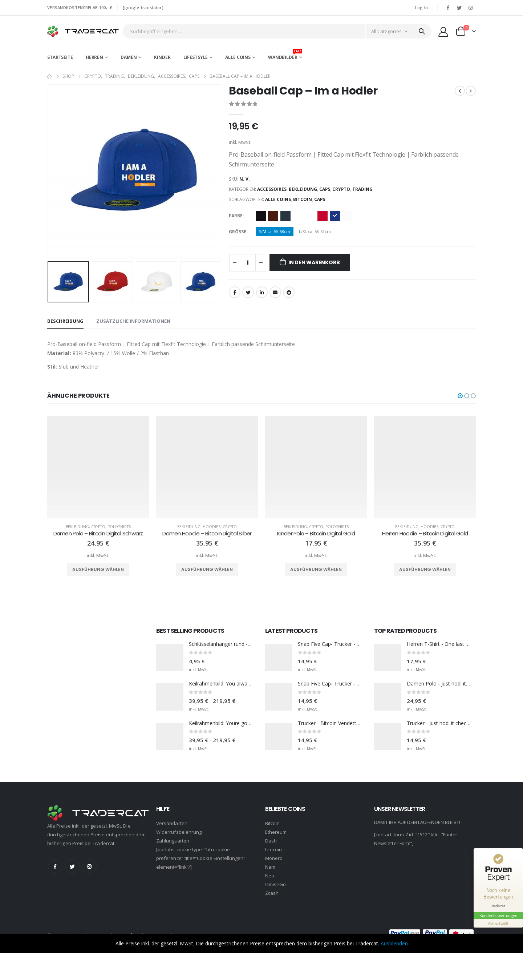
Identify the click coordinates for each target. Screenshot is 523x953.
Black (261, 216)
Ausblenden (394, 943)
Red (322, 216)
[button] (460, 395)
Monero (274, 858)
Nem (270, 866)
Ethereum (276, 831)
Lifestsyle (195, 57)
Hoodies (211, 526)
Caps (324, 189)
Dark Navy (298, 216)
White (347, 216)
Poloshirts (119, 526)
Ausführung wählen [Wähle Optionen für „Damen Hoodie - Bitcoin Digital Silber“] (207, 569)
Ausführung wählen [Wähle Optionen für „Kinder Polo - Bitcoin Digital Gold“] (316, 569)
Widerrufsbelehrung (179, 831)
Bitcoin (302, 199)
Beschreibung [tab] (65, 321)
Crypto (341, 189)
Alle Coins (238, 57)
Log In (421, 7)
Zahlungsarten (172, 840)
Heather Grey (310, 216)
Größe (237, 232)
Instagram (89, 866)
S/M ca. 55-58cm (274, 231)
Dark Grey (285, 216)
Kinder (162, 57)
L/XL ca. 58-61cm (315, 231)
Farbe (236, 216)
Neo (269, 875)
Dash (271, 840)
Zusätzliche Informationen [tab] (133, 321)
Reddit (289, 292)
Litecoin (273, 849)
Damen (129, 57)
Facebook (234, 292)
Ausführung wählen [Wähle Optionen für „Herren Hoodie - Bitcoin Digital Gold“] (425, 569)
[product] (98, 467)
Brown (273, 216)
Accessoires (272, 189)
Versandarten (171, 823)
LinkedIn (262, 292)
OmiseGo (275, 884)
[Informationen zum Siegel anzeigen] (498, 923)
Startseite (60, 57)
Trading (362, 189)
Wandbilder (285, 54)
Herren (94, 57)
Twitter (248, 292)
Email (275, 292)
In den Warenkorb (314, 262)
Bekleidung (303, 189)
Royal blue (335, 216)
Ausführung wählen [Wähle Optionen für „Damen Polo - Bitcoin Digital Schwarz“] (98, 569)
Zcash (272, 892)
